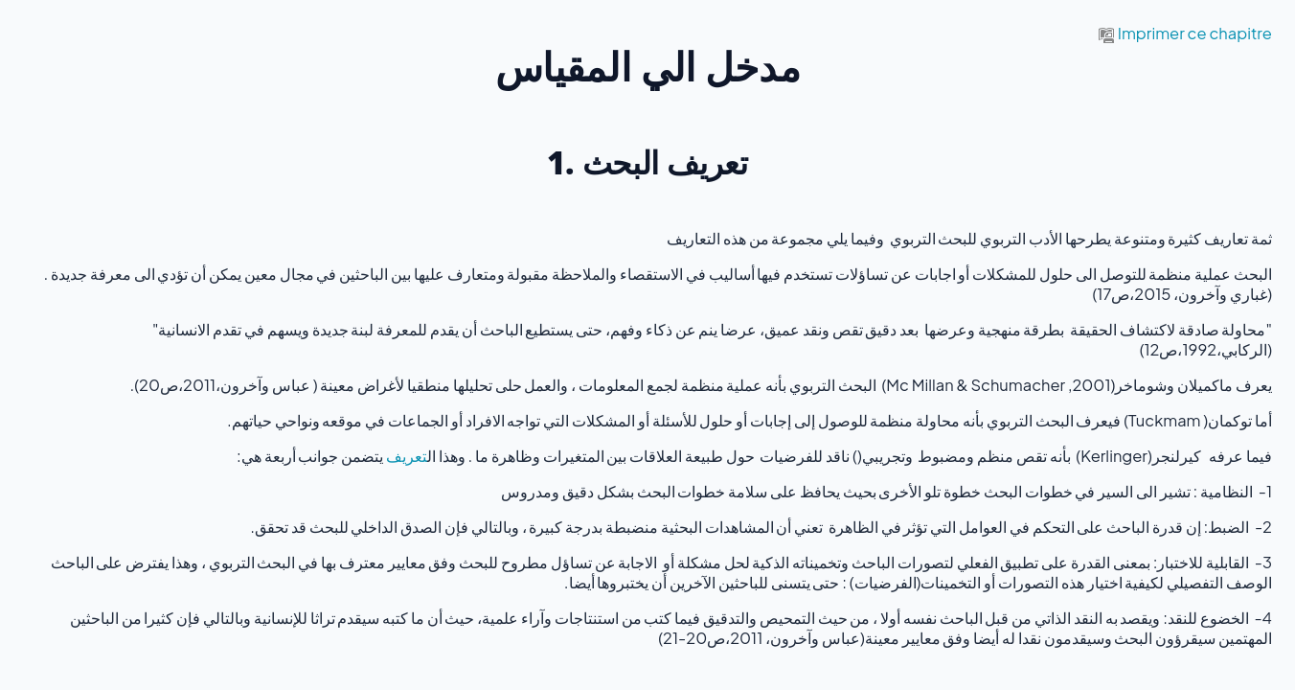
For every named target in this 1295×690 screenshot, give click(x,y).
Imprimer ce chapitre (1185, 33)
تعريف (406, 456)
